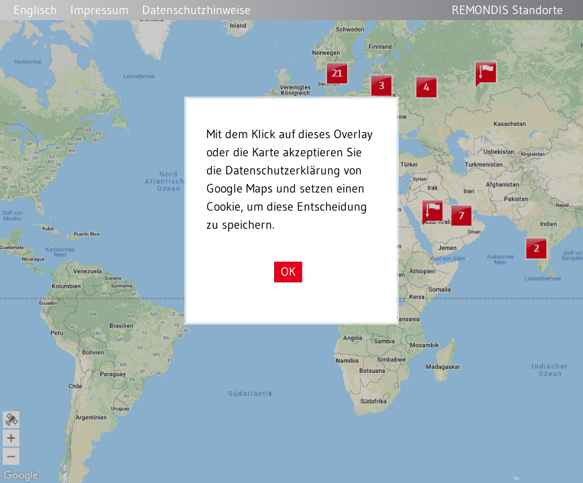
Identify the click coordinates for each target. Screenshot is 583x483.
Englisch (35, 10)
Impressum (99, 10)
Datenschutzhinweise (196, 10)
